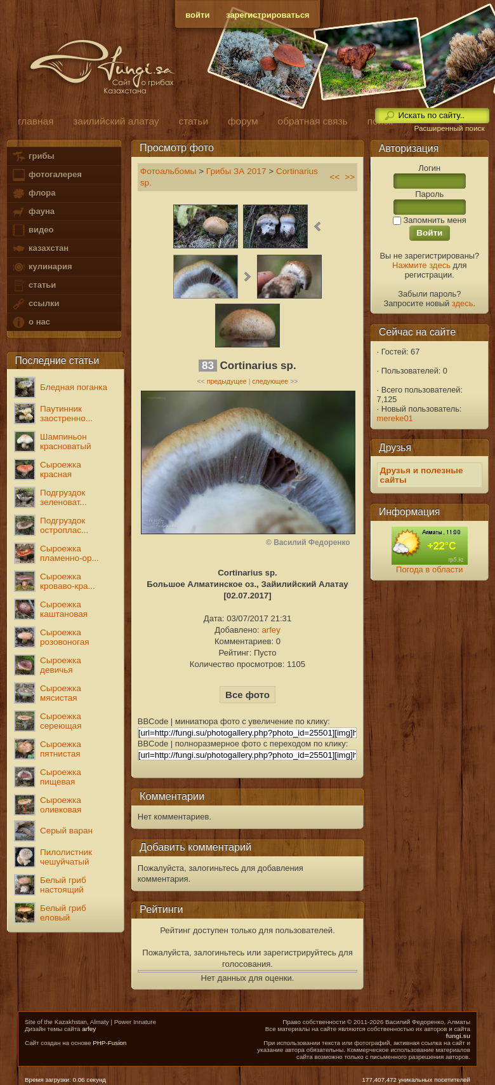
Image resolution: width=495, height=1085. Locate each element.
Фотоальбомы (168, 171)
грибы (33, 157)
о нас (30, 322)
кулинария (41, 267)
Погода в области (429, 569)
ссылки (35, 304)
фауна (33, 212)
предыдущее (227, 381)
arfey (270, 630)
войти (197, 15)
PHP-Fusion (109, 1042)
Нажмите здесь (421, 265)
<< (334, 177)
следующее (270, 381)
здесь (462, 303)
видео (32, 230)
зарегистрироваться (268, 15)
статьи (33, 285)
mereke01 (395, 418)
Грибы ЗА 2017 (236, 171)
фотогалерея (46, 175)
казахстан (40, 249)
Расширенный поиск (449, 128)
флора (33, 193)
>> (350, 177)
